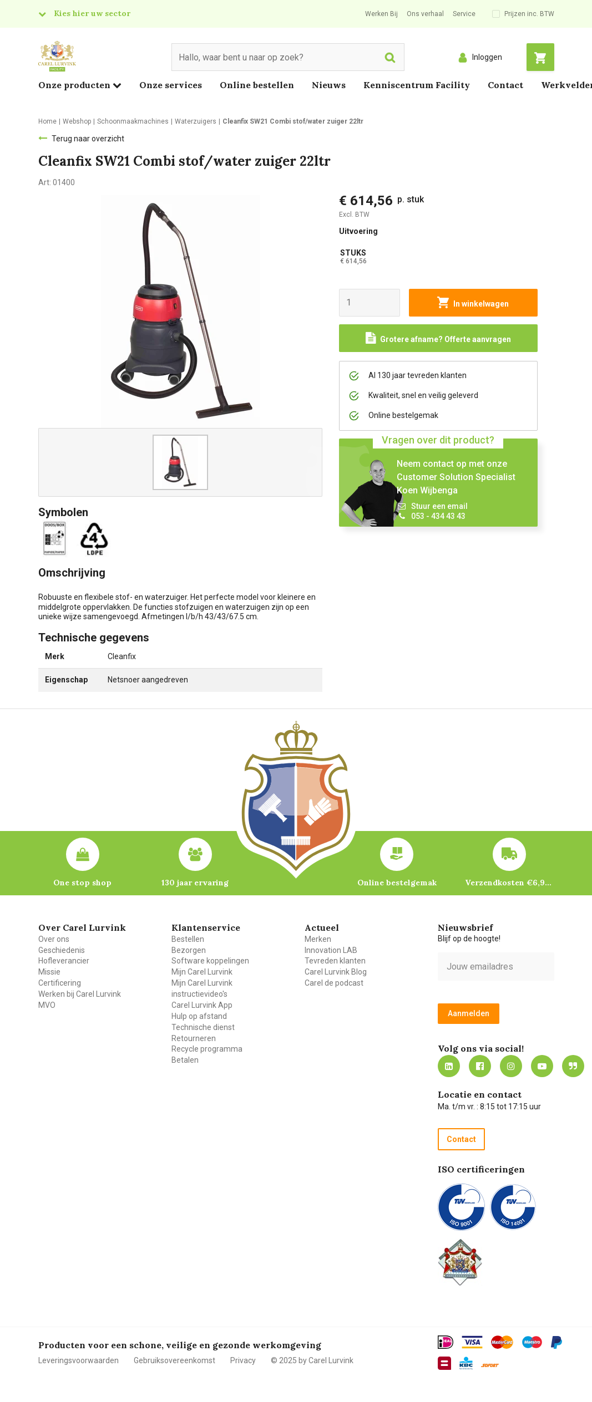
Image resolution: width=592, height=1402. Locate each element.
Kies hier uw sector (92, 13)
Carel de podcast (334, 982)
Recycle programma (206, 1048)
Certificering (59, 982)
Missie (49, 971)
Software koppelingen (210, 960)
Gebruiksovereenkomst (174, 1360)
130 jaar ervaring (195, 883)
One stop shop (82, 883)
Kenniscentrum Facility (416, 84)
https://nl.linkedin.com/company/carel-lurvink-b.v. (449, 1066)
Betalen (185, 1060)
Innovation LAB (331, 950)
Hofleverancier (63, 960)
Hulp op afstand (199, 1016)
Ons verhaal (425, 14)
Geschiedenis (61, 950)
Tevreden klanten (335, 960)
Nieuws (329, 84)
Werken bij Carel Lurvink (79, 994)
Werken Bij (381, 14)
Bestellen (187, 939)
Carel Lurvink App (201, 1005)
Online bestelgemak (397, 883)
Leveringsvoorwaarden (78, 1360)
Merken (318, 939)
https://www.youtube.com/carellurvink (542, 1066)
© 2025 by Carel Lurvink (312, 1360)
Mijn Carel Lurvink (201, 971)
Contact (505, 84)
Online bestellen (257, 84)
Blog (573, 1066)
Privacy (243, 1360)
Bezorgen (188, 950)
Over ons (53, 939)
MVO (46, 1005)
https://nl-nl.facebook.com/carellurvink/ (480, 1066)
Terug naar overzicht (88, 138)
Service (464, 14)
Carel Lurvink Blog (336, 971)
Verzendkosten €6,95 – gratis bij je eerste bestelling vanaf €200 (509, 883)
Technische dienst (203, 1027)
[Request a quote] (438, 338)
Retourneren (193, 1038)
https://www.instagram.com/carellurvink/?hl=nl (511, 1066)
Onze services (170, 84)
